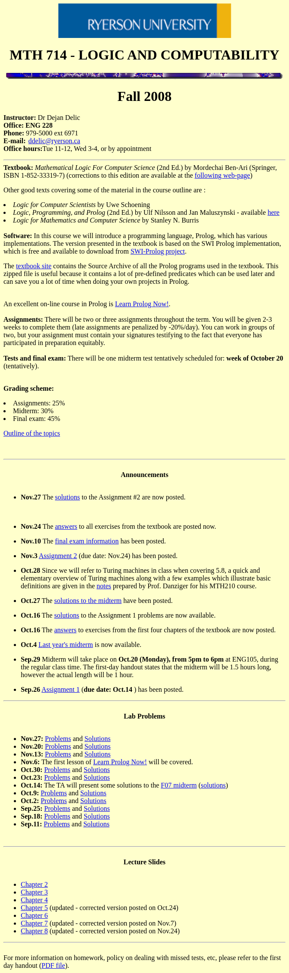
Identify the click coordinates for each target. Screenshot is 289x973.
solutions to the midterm (87, 600)
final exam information (87, 541)
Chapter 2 (34, 884)
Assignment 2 (58, 555)
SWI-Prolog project (157, 251)
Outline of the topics (31, 433)
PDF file (53, 965)
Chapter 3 (34, 892)
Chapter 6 (34, 915)
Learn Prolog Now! (141, 304)
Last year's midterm (65, 644)
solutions (67, 497)
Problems (58, 738)
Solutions (98, 738)
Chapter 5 (34, 907)
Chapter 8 (34, 931)
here (273, 212)
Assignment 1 (60, 689)
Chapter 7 (34, 923)
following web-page (222, 175)
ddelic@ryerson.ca (54, 140)
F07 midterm (179, 785)
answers (66, 526)
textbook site (33, 266)
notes (104, 586)
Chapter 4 (34, 900)
